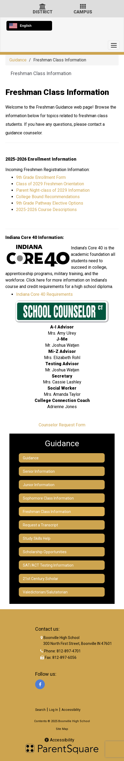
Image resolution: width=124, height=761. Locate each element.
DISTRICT (43, 11)
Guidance (18, 59)
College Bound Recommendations (48, 196)
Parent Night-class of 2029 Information (53, 190)
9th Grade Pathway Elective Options (49, 203)
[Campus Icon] (83, 7)
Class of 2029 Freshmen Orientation (50, 183)
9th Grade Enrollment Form (41, 177)
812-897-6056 (64, 657)
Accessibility (71, 710)
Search (40, 710)
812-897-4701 (69, 651)
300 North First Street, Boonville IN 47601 (77, 643)
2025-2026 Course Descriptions (46, 209)
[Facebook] (40, 684)
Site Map (62, 729)
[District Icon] (42, 7)
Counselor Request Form (62, 424)
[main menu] (114, 45)
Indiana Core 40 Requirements (44, 294)
